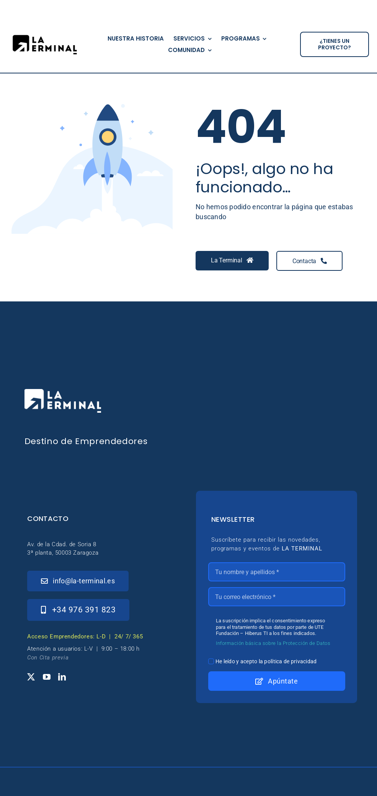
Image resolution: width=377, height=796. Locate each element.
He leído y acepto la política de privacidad (266, 661)
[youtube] (47, 677)
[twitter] (31, 677)
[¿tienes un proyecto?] (334, 44)
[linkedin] (62, 677)
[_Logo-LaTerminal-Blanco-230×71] (62, 392)
